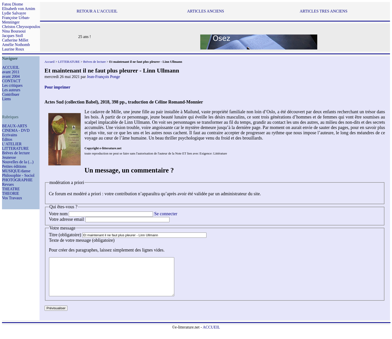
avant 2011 (11, 72)
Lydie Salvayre (14, 13)
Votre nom (58, 213)
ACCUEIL (10, 67)
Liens (6, 99)
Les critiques (12, 85)
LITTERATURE (15, 148)
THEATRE (11, 189)
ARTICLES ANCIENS (205, 11)
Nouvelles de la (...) (18, 162)
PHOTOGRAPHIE (17, 180)
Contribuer (10, 94)
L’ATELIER (12, 144)
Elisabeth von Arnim (18, 8)
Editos (7, 139)
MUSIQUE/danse (16, 171)
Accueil (49, 62)
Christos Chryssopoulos (21, 26)
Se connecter (165, 213)
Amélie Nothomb (16, 44)
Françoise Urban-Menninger (16, 20)
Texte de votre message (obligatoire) (82, 240)
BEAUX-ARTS (14, 126)
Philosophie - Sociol (18, 175)
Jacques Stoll (12, 36)
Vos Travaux (12, 198)
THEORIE (10, 193)
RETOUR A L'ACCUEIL (97, 11)
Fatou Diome (12, 4)
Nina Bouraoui (14, 31)
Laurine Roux (13, 49)
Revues (8, 184)
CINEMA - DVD (16, 130)
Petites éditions (14, 166)
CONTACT (11, 81)
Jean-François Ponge (103, 76)
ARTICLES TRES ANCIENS (324, 11)
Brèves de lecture (16, 153)
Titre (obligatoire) (65, 234)
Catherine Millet (15, 40)
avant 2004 (11, 76)
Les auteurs (11, 90)
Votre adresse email (66, 219)
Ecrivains (9, 135)
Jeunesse (9, 157)
